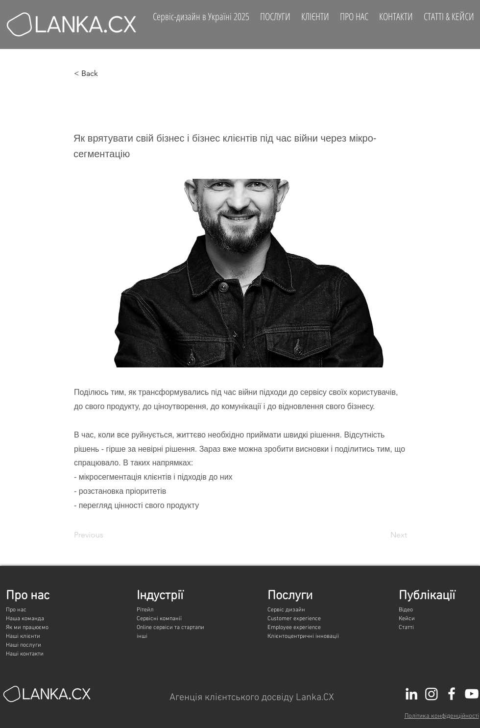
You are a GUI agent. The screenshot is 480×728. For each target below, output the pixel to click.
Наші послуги (23, 645)
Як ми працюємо (27, 627)
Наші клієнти (23, 636)
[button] (106, 73)
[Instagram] (431, 693)
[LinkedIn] (411, 693)
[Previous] (106, 535)
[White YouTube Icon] (471, 693)
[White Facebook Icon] (451, 693)
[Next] (382, 535)
